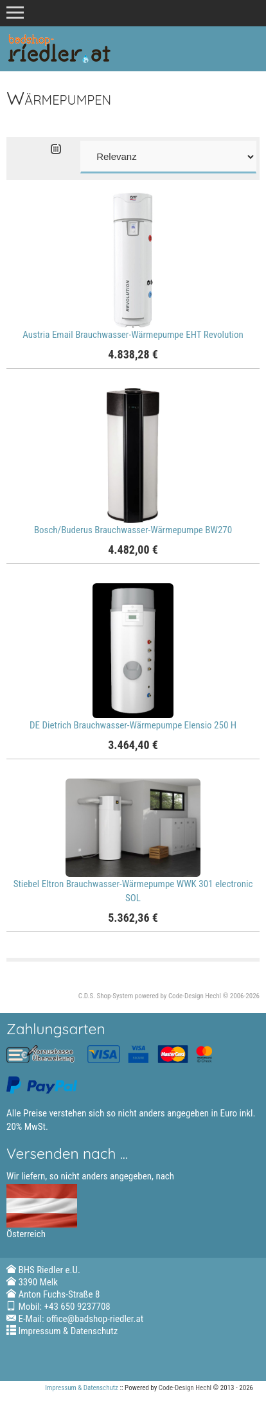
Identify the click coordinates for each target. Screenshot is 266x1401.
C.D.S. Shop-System (106, 996)
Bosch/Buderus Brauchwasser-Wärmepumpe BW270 (133, 530)
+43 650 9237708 (77, 1306)
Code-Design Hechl (194, 996)
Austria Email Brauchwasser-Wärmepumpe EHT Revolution (133, 334)
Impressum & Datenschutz (68, 1331)
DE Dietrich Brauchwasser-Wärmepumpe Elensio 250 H (133, 725)
